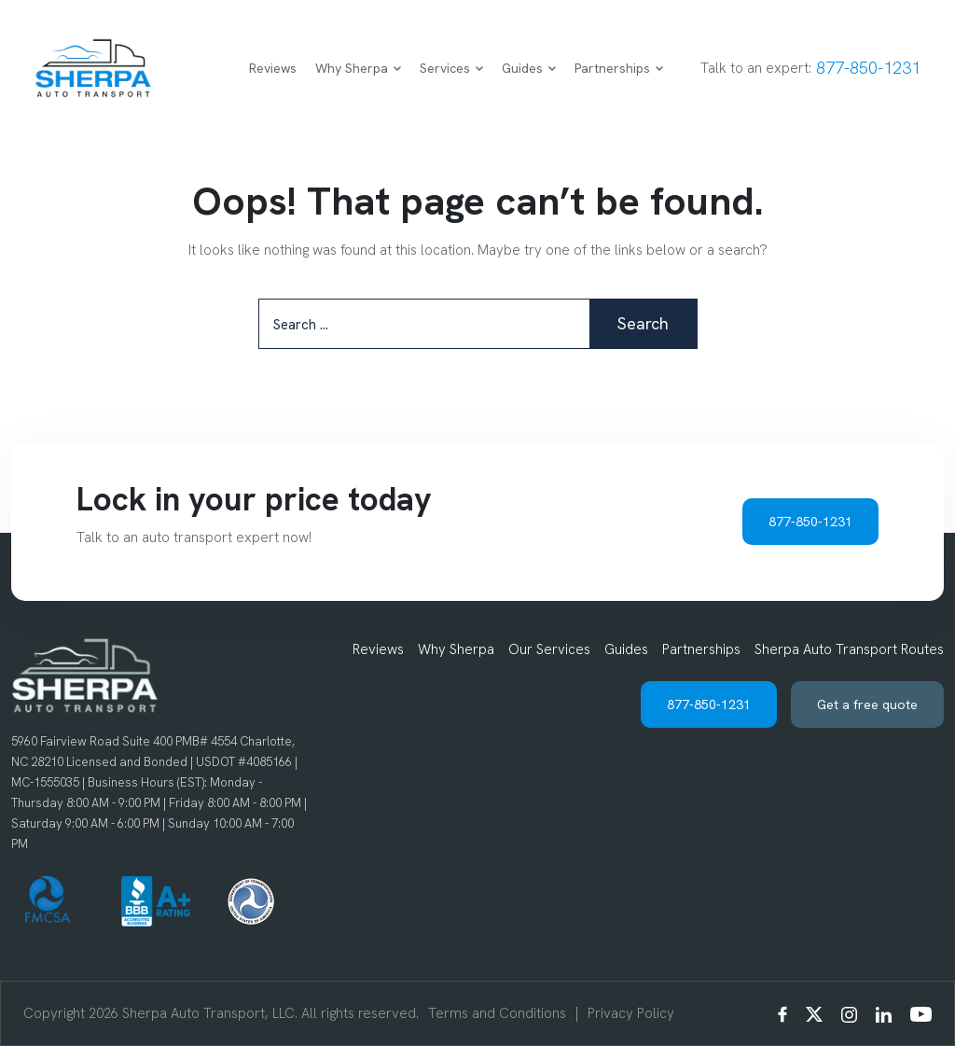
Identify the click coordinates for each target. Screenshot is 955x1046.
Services (451, 68)
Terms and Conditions (497, 1013)
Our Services (549, 649)
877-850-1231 (868, 67)
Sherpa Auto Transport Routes (849, 649)
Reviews (273, 68)
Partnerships (618, 68)
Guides (529, 68)
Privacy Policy (631, 1013)
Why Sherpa (358, 68)
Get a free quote (867, 704)
